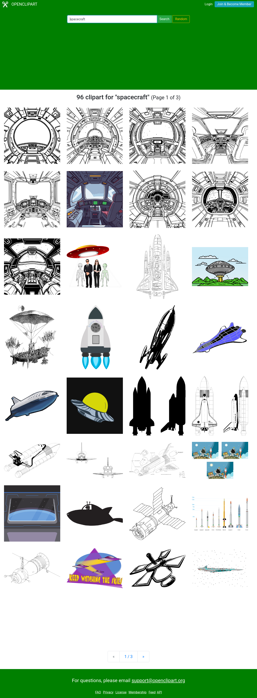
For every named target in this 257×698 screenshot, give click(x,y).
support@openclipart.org (158, 680)
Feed (152, 692)
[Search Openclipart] (112, 19)
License (120, 692)
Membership (137, 692)
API (159, 692)
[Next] (143, 656)
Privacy (108, 692)
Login (208, 4)
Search (164, 19)
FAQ (98, 692)
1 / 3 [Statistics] (128, 656)
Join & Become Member (234, 4)
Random (181, 19)
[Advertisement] (128, 56)
